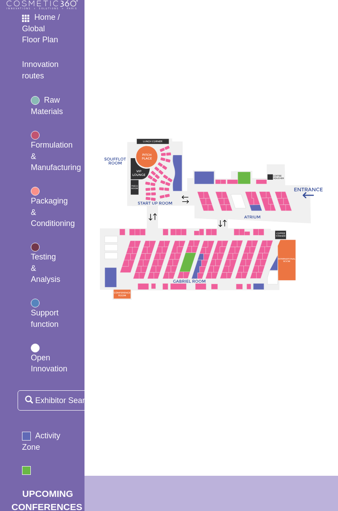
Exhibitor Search (59, 400)
